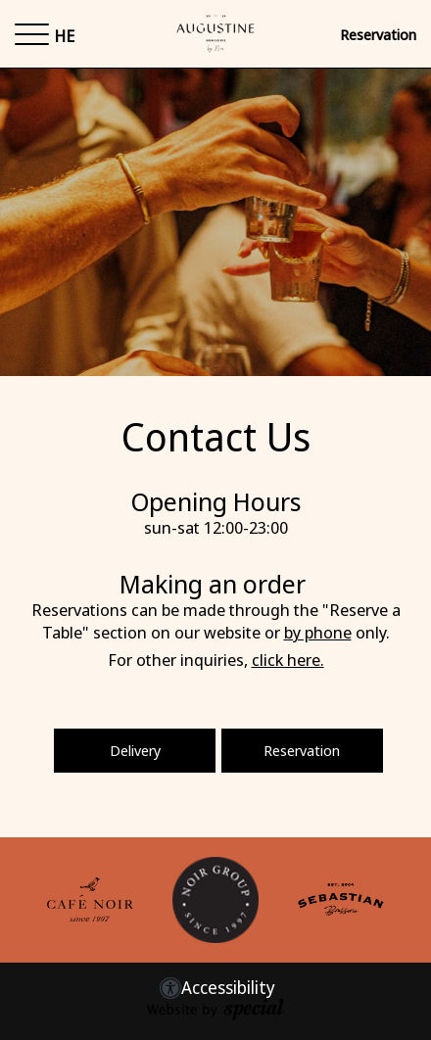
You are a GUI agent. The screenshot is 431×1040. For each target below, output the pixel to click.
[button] (32, 34)
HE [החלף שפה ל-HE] (64, 35)
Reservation (378, 34)
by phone (318, 632)
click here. (288, 659)
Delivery (135, 750)
